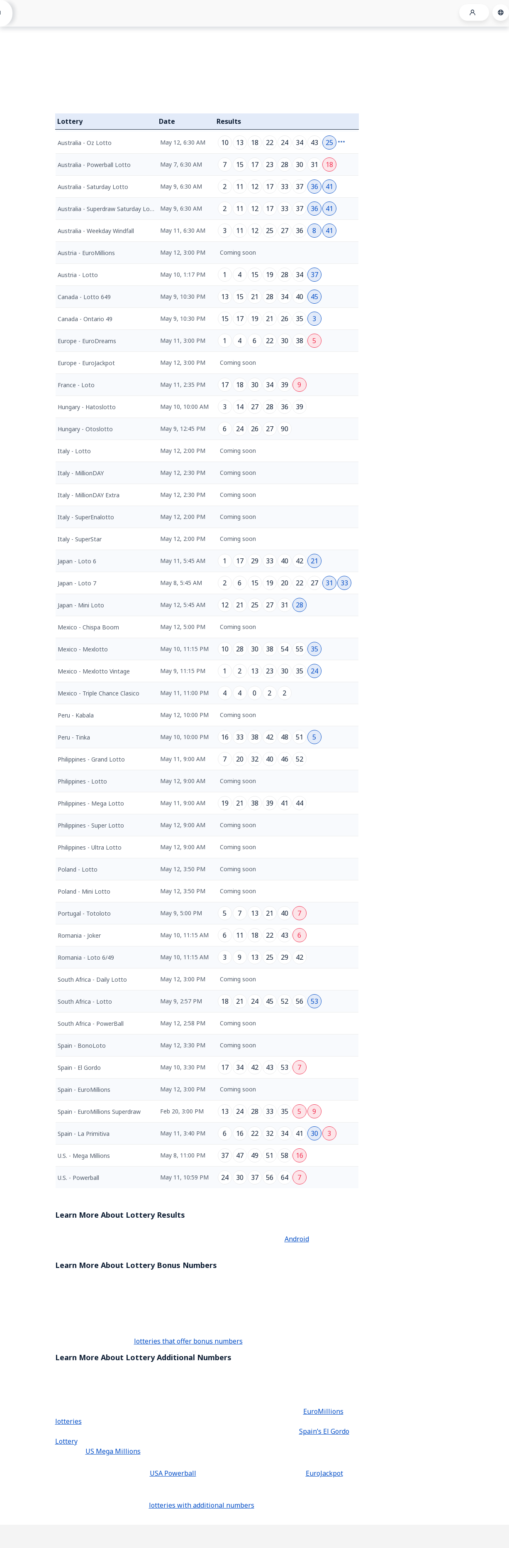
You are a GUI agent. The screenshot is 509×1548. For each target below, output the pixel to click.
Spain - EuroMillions (84, 1089)
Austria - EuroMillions (86, 253)
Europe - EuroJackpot (86, 363)
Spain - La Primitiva (84, 1134)
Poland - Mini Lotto (84, 891)
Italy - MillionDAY (81, 473)
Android (297, 1238)
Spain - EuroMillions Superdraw (99, 1112)
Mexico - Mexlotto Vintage (94, 671)
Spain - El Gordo (79, 1067)
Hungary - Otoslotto (85, 429)
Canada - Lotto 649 (84, 297)
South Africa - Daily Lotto (92, 979)
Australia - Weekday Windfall (96, 231)
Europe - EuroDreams (87, 341)
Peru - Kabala (76, 715)
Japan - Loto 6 (77, 561)
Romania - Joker (79, 935)
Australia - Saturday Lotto (93, 187)
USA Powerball (173, 1473)
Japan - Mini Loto (81, 605)
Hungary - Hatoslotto (87, 407)
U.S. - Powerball (78, 1178)
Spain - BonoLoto (82, 1045)
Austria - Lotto (78, 275)
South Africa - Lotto (85, 1001)
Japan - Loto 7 (77, 583)
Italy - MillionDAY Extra (88, 495)
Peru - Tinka (74, 737)
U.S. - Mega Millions (84, 1156)
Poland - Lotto (77, 869)
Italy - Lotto (74, 451)
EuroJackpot (324, 1473)
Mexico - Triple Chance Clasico (98, 693)
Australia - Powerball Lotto (94, 165)
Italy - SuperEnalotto (86, 517)
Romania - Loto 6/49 (86, 957)
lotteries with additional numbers (201, 1505)
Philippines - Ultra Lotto (90, 847)
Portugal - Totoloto (84, 913)
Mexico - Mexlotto (83, 649)
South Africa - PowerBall (91, 1023)
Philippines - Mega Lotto (91, 803)
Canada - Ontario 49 (85, 319)
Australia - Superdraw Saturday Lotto (108, 209)
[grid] (207, 659)
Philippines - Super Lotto (91, 825)
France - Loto (76, 385)
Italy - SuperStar (80, 539)
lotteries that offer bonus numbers (188, 1341)
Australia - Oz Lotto (85, 143)
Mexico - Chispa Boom (88, 627)
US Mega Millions (113, 1451)
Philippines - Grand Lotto (91, 759)
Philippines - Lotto (82, 781)
